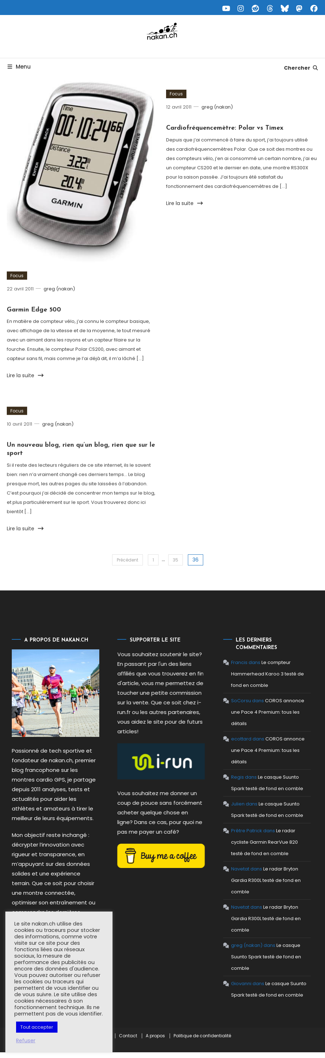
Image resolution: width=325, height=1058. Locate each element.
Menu (18, 66)
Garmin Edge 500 (34, 311)
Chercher (301, 67)
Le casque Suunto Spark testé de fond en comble (249, 957)
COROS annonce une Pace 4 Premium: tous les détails (250, 712)
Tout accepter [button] (36, 1027)
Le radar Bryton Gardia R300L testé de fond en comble (248, 880)
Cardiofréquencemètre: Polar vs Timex (224, 129)
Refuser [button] (25, 1040)
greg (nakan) (59, 289)
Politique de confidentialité (202, 1035)
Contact (128, 1035)
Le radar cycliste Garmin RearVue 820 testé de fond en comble (247, 842)
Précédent (127, 560)
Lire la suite (25, 376)
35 (175, 560)
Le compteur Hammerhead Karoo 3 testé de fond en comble (250, 674)
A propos (155, 1035)
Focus (17, 276)
